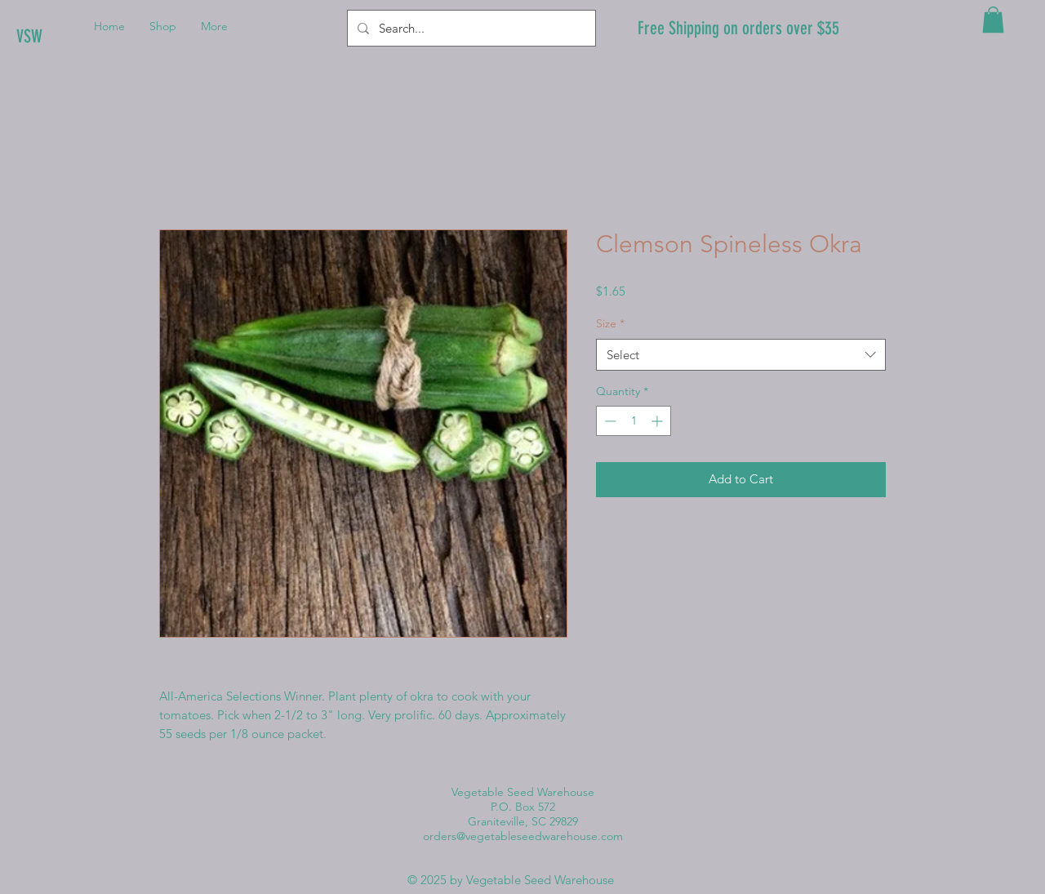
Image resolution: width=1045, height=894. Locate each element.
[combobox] (741, 355)
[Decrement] (608, 421)
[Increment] (658, 421)
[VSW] (71, 36)
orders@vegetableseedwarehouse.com (523, 836)
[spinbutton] (633, 421)
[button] (993, 20)
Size (610, 323)
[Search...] (470, 28)
